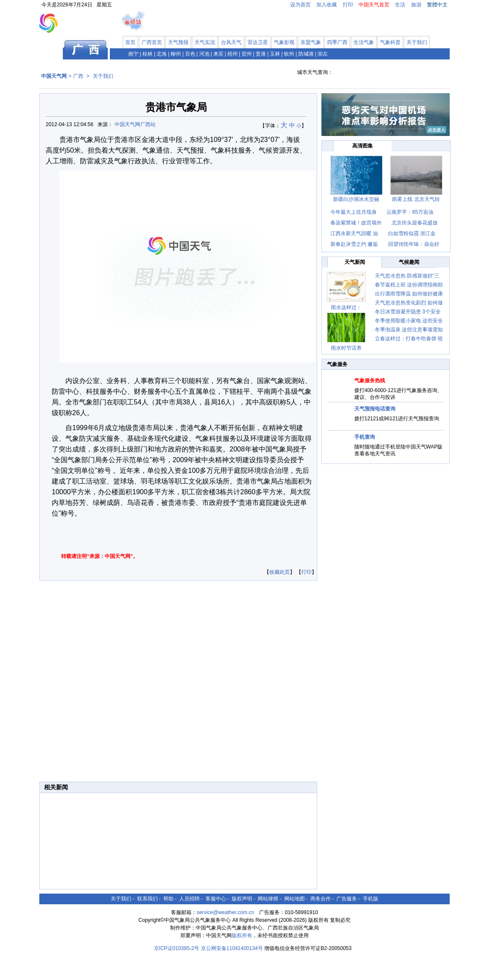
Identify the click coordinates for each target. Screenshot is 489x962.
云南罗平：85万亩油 (409, 212)
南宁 (133, 54)
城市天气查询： (315, 72)
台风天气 (231, 42)
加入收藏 (326, 5)
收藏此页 (279, 572)
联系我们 (147, 899)
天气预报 (178, 42)
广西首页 (151, 42)
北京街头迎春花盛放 (415, 223)
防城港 (306, 54)
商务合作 (320, 899)
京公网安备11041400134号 (232, 948)
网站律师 (268, 899)
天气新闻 (355, 262)
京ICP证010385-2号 (177, 948)
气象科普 (390, 42)
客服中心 (216, 899)
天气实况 (204, 42)
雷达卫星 (257, 42)
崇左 (323, 54)
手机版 (370, 899)
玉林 (275, 54)
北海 (161, 54)
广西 (78, 76)
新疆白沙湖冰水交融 (356, 199)
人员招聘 (189, 899)
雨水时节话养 (346, 348)
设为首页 (300, 5)
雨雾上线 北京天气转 (415, 199)
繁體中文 (437, 5)
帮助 (168, 899)
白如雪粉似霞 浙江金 (412, 233)
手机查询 (364, 437)
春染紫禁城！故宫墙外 (356, 223)
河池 (204, 54)
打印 (348, 5)
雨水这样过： (346, 307)
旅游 (416, 5)
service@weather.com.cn (225, 912)
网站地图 (294, 899)
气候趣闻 (409, 262)
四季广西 (337, 42)
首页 (130, 42)
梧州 (232, 54)
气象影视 (284, 42)
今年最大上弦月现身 (354, 212)
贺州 (247, 54)
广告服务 (346, 899)
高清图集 (362, 146)
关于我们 (417, 42)
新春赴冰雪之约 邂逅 (354, 244)
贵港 (261, 54)
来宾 (218, 54)
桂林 (147, 54)
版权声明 (242, 899)
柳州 (176, 54)
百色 (190, 54)
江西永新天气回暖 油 (354, 233)
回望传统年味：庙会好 (413, 244)
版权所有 (242, 935)
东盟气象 (310, 42)
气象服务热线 (369, 381)
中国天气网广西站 (135, 124)
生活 (400, 5)
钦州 (289, 54)
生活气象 (363, 42)
